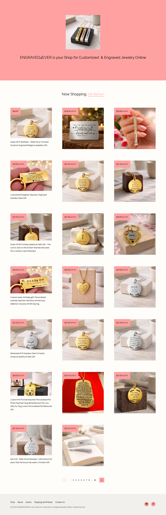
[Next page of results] (101, 480)
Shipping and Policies (43, 502)
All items (95, 94)
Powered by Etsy (79, 507)
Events (28, 502)
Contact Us (60, 502)
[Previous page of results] (64, 480)
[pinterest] (153, 504)
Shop (12, 502)
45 (95, 480)
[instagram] (146, 504)
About (20, 502)
